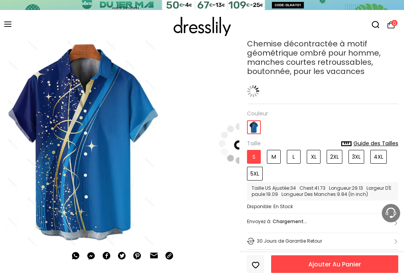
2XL (334, 157)
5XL (254, 173)
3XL (356, 157)
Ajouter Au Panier (334, 264)
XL (314, 157)
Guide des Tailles (369, 143)
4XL (378, 157)
